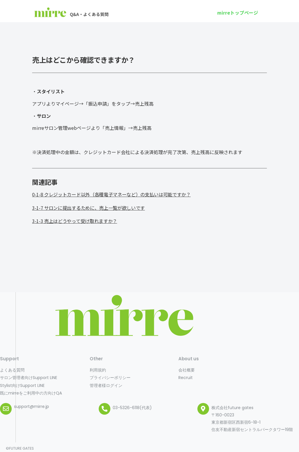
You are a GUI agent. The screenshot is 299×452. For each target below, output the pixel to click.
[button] (237, 12)
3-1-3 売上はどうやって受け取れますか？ (74, 220)
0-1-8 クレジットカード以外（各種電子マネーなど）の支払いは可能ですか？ (111, 194)
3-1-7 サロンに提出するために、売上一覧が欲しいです (88, 207)
